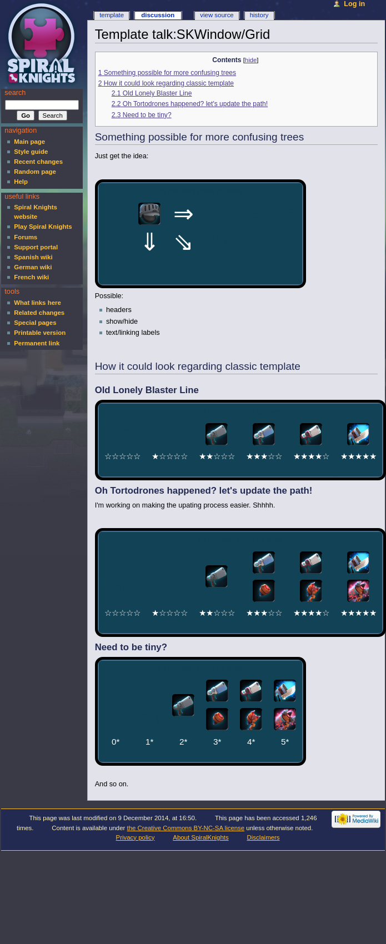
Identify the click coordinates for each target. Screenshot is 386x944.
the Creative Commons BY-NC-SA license (186, 828)
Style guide (31, 151)
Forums (25, 237)
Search (15, 93)
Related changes (39, 312)
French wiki (31, 277)
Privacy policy (135, 837)
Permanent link (36, 343)
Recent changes (38, 161)
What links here (37, 302)
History (259, 15)
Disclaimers (263, 837)
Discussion (157, 15)
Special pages (35, 322)
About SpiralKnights (200, 837)
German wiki (33, 267)
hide (251, 60)
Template (111, 15)
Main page (29, 141)
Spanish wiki (33, 257)
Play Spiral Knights (43, 226)
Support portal (36, 247)
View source (216, 15)
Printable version (40, 332)
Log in (354, 4)
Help (21, 181)
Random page (35, 171)
